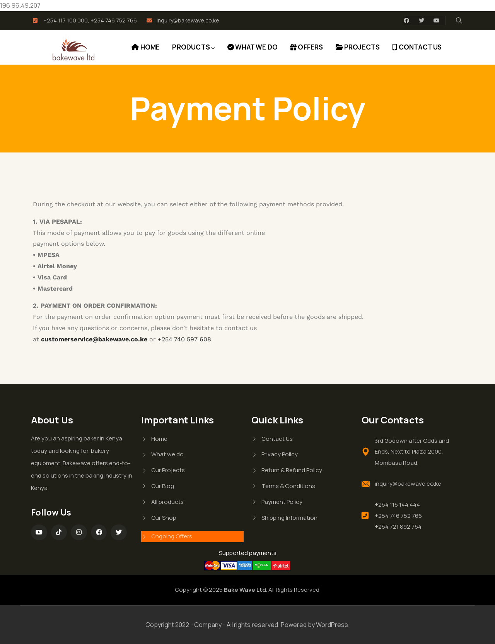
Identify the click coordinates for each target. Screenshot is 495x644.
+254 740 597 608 (184, 339)
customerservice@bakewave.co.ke (94, 339)
